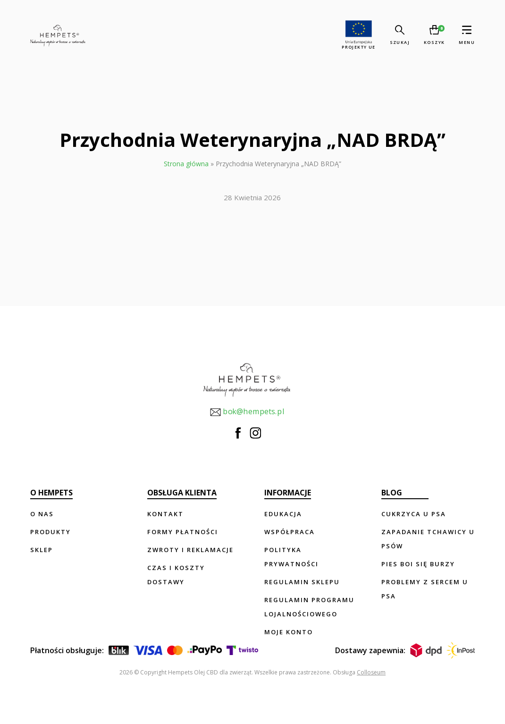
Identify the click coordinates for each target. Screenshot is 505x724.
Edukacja (283, 514)
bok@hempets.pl (247, 412)
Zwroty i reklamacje (190, 549)
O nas (42, 514)
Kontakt (165, 514)
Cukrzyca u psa (413, 514)
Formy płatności (182, 532)
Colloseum (371, 672)
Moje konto (288, 632)
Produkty (50, 532)
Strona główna (186, 163)
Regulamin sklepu (302, 582)
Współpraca (289, 532)
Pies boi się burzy (418, 564)
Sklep (41, 549)
